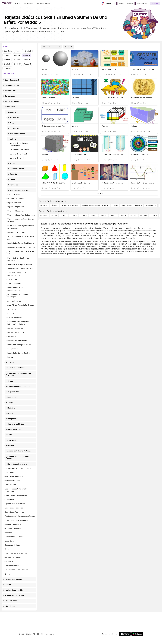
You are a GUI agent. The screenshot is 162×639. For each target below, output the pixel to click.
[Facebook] (38, 634)
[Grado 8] (123, 215)
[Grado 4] (83, 215)
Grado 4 (17, 55)
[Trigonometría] (151, 205)
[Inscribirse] (155, 3)
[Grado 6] (103, 215)
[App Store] (125, 634)
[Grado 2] (63, 215)
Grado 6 (7, 60)
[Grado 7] (113, 215)
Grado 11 (27, 64)
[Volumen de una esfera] (51, 47)
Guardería (8, 51)
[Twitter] (34, 634)
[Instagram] (41, 634)
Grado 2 (28, 51)
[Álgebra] (54, 205)
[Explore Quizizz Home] (7, 3)
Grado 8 (26, 60)
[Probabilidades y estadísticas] (132, 205)
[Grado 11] (153, 215)
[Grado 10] (143, 215)
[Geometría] (43, 205)
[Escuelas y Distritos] (44, 3)
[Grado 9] (133, 215)
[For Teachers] (29, 3)
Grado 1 (18, 51)
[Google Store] (137, 634)
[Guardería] (43, 215)
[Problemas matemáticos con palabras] (95, 205)
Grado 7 (17, 60)
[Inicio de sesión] (142, 3)
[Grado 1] (54, 215)
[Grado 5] (68, 47)
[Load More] (99, 193)
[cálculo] (115, 205)
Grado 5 (26, 55)
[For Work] (17, 3)
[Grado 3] (73, 215)
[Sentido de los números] (70, 205)
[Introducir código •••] (126, 3)
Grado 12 (7, 68)
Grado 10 (17, 64)
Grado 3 (7, 55)
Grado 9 (7, 64)
